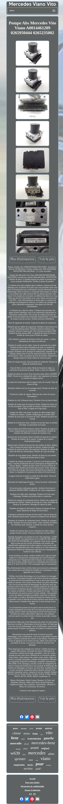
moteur (48, 765)
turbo (31, 729)
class (23, 739)
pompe (39, 728)
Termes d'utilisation (32, 790)
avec (41, 734)
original (45, 748)
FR (34, 794)
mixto (26, 733)
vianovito (18, 749)
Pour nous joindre (32, 783)
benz (14, 738)
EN (30, 794)
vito (49, 732)
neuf (36, 760)
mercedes (37, 752)
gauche (49, 738)
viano (45, 758)
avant (34, 748)
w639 (15, 753)
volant (30, 760)
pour (40, 764)
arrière (28, 768)
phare (25, 749)
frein (35, 733)
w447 (38, 768)
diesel (26, 744)
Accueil (32, 779)
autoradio (16, 743)
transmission (34, 738)
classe (16, 733)
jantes (15, 728)
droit (24, 754)
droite (30, 765)
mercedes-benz (43, 743)
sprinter (20, 759)
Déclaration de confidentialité (32, 786)
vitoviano (24, 729)
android (48, 728)
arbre (51, 753)
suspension (19, 765)
